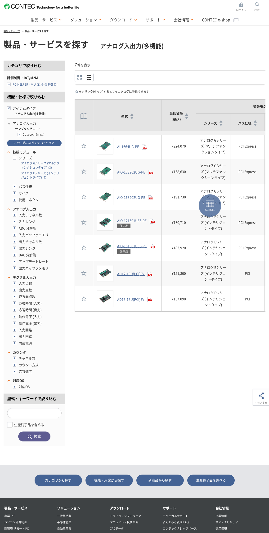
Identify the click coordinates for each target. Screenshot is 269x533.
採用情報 (221, 528)
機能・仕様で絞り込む (26, 97)
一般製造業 (64, 516)
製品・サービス (15, 508)
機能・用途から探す (109, 480)
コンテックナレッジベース (180, 528)
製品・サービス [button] (46, 19)
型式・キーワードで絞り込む (31, 399)
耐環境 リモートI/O (16, 528)
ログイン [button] (242, 7)
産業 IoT (9, 516)
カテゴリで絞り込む (24, 66)
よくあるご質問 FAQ (176, 522)
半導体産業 (64, 522)
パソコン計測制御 (15, 522)
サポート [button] (156, 19)
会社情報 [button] (184, 19)
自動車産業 (64, 528)
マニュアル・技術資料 (124, 522)
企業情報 (221, 516)
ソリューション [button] (86, 19)
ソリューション (68, 508)
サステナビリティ (226, 522)
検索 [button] (259, 7)
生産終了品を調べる (211, 480)
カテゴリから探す (58, 480)
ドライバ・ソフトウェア (125, 516)
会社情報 (222, 508)
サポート (169, 508)
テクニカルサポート (175, 516)
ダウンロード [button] (123, 19)
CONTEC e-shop (220, 19)
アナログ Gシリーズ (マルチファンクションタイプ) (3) (40, 165)
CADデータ (117, 528)
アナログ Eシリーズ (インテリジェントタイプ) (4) (40, 175)
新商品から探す (160, 480)
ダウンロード (120, 508)
